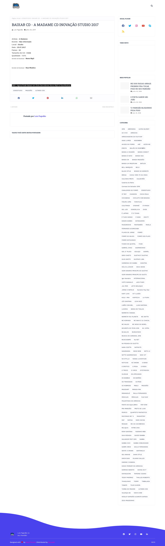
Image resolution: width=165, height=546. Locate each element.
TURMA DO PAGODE (128, 489)
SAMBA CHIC (126, 443)
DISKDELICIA (135, 209)
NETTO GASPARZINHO (129, 355)
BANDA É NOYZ (127, 156)
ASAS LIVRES (126, 140)
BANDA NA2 (139, 156)
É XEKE (138, 217)
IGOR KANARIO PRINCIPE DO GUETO (134, 274)
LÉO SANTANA (126, 301)
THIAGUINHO (126, 481)
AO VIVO (124, 133)
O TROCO (125, 370)
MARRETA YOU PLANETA (130, 317)
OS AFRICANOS (136, 374)
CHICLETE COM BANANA (141, 198)
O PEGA (135, 366)
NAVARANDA (126, 351)
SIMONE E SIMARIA (128, 462)
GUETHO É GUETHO (141, 255)
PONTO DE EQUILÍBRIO (129, 405)
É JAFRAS (125, 213)
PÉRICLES (135, 397)
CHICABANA (126, 198)
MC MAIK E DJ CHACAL (142, 320)
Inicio (153, 542)
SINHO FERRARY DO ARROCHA (132, 466)
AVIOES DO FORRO (128, 144)
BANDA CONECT (143, 152)
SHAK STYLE (137, 454)
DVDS (145, 209)
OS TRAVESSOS (127, 382)
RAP (123, 420)
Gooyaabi (51, 542)
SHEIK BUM (126, 458)
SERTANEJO (140, 451)
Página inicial (16, 18)
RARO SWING (140, 420)
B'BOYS (124, 148)
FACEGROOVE (126, 225)
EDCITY (146, 217)
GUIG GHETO (126, 259)
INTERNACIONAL (139, 278)
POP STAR (144, 405)
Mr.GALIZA (125, 332)
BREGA (124, 175)
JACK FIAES (140, 282)
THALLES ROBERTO (143, 477)
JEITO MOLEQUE (137, 286)
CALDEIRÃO (141, 179)
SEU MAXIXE (126, 454)
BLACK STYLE (126, 171)
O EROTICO (125, 366)
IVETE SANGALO (127, 282)
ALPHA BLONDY (144, 129)
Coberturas (138, 202)
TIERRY (136, 481)
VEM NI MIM (138, 493)
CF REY (124, 194)
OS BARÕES (137, 378)
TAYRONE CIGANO (140, 474)
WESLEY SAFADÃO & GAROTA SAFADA (135, 496)
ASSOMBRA (138, 140)
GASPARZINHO (140, 248)
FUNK (141, 244)
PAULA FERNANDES (140, 393)
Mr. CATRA (145, 328)
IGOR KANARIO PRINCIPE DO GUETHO (135, 271)
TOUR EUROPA (135, 485)
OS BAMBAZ (126, 378)
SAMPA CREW (126, 447)
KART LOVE (125, 294)
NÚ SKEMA (135, 362)
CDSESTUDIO (26, 18)
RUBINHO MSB (140, 431)
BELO (137, 167)
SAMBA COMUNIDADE (141, 443)
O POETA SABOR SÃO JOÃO (139, 98)
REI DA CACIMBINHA (138, 424)
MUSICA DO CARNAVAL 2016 (131, 336)
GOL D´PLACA (126, 251)
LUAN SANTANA (141, 305)
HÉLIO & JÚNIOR (127, 267)
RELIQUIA (125, 428)
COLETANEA (126, 205)
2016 (123, 129)
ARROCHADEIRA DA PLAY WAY (132, 137)
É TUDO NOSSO (127, 217)
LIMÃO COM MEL (127, 305)
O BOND (145, 362)
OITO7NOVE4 (144, 370)
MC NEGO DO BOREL (139, 324)
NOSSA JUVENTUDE (140, 359)
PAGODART (125, 389)
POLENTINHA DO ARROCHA (131, 401)
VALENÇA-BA (126, 493)
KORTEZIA (136, 297)
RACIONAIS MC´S (128, 416)
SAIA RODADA (126, 435)
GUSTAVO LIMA (139, 259)
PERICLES (125, 397)
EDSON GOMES (127, 221)
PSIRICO (124, 412)
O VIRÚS (134, 370)
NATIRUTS (137, 347)
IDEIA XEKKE (140, 267)
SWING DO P (141, 470)
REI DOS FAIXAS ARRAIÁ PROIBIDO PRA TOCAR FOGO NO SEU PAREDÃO (141, 86)
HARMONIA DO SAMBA (129, 263)
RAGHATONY (141, 416)
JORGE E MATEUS (128, 290)
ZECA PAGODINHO (128, 500)
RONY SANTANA (127, 431)
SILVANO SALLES (138, 458)
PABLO (136, 385)
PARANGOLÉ (126, 393)
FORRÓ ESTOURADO (129, 240)
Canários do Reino (128, 182)
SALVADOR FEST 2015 (129, 439)
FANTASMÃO (138, 225)
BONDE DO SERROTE (141, 171)
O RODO (143, 366)
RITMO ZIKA (135, 428)
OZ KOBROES (126, 385)
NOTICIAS (125, 362)
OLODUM (125, 374)
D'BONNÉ (136, 205)
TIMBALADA (146, 481)
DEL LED (125, 209)
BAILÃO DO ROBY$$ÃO (137, 148)
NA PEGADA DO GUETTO (130, 343)
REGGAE (124, 424)
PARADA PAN (136, 389)
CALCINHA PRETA (128, 179)
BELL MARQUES (127, 167)
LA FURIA (146, 297)
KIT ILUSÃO (136, 294)
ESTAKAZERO (140, 221)
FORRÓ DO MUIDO (128, 236)
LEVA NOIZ (138, 301)
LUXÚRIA (125, 309)
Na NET (136, 339)
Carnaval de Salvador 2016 (131, 186)
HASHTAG (143, 263)
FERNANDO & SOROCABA (130, 228)
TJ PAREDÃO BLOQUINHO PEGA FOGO (141, 109)
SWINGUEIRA (126, 474)
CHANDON (133, 194)
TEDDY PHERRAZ (127, 477)
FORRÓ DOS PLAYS (143, 236)
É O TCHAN (135, 213)
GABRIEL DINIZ (127, 248)
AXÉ (139, 144)
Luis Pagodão (18, 30)
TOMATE (124, 485)
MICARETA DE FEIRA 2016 (130, 328)
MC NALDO (125, 324)
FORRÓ (140, 232)
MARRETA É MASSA (128, 313)
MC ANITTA (145, 317)
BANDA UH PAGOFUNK (129, 163)
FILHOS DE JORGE (128, 232)
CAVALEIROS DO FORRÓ (130, 190)
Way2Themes (31, 542)
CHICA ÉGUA (144, 194)
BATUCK (143, 163)
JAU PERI (125, 286)
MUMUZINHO (136, 332)
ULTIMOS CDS (40, 90)
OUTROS (138, 382)
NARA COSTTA (126, 347)
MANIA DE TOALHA (137, 309)
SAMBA (142, 439)
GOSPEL (146, 251)
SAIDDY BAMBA (139, 435)
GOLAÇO (137, 251)
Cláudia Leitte (126, 202)
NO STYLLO (125, 359)
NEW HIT (143, 355)
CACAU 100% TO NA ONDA (138, 175)
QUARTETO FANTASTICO (138, 412)
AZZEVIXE (147, 144)
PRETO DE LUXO (140, 408)
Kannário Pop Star (143, 290)
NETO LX (147, 351)
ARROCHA (134, 133)
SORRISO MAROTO (128, 470)
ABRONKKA (132, 129)
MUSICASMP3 (126, 339)
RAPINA (130, 420)
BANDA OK (125, 159)
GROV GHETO (126, 255)
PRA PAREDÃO (126, 408)
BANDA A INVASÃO (128, 152)
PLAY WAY (144, 397)
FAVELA (148, 225)
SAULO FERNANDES (141, 447)
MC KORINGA (126, 320)
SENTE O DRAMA (127, 451)
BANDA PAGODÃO (138, 159)
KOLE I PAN (125, 297)
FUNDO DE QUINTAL (129, 244)
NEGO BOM (137, 351)
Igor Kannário (126, 278)
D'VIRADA (146, 205)
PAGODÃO (28, 90)
